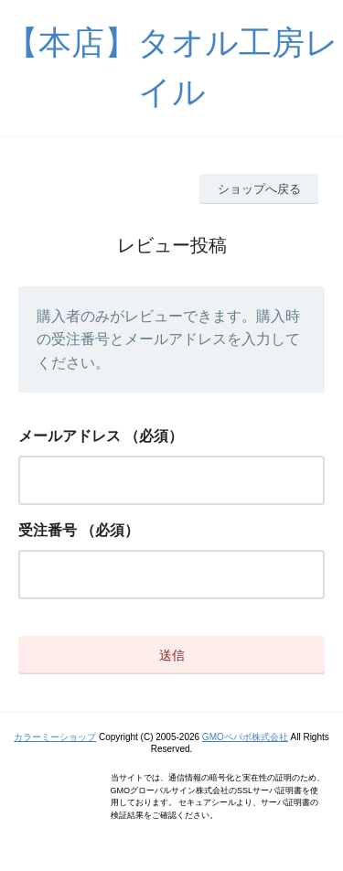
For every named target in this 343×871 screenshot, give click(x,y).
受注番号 (47, 530)
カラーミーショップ (55, 737)
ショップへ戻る (259, 189)
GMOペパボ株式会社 (245, 737)
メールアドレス (69, 436)
